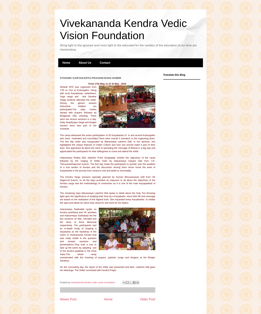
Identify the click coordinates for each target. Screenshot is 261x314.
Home (66, 62)
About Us (85, 62)
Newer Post (68, 299)
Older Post (147, 299)
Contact (105, 62)
